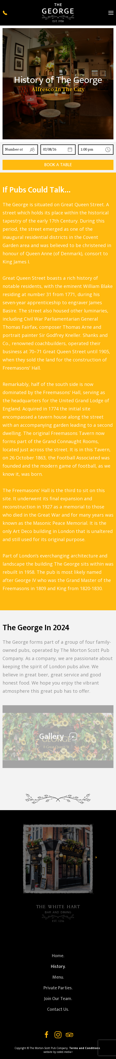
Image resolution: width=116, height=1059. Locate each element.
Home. (58, 956)
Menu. (58, 977)
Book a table (58, 165)
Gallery (58, 736)
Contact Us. (58, 1009)
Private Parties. (58, 988)
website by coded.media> (58, 1052)
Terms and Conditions (84, 1048)
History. (58, 966)
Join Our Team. (58, 999)
